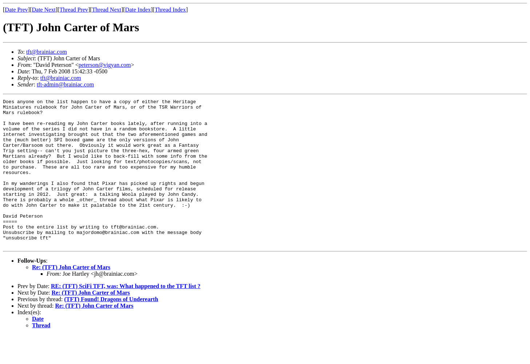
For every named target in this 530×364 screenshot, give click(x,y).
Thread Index (170, 10)
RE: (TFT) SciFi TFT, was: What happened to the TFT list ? (125, 315)
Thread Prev (73, 10)
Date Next (44, 10)
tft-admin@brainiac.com (65, 84)
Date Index (138, 10)
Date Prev (16, 10)
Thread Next (106, 10)
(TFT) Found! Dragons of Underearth (111, 328)
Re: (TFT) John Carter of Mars (71, 297)
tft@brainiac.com (46, 52)
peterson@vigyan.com (105, 65)
